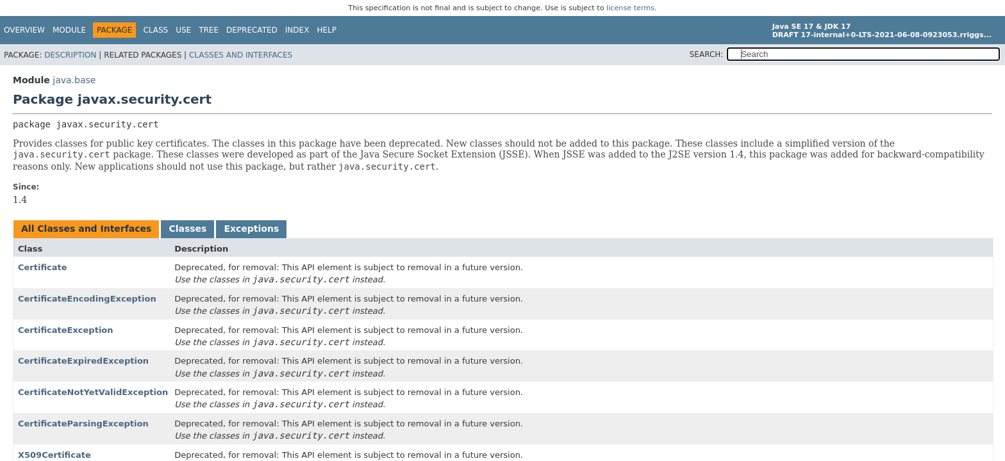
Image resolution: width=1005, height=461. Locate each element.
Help (326, 30)
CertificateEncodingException (87, 298)
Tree (209, 30)
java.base (74, 80)
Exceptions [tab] (251, 228)
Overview (24, 30)
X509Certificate (54, 455)
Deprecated (252, 30)
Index (297, 30)
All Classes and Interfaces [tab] (86, 228)
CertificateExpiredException (83, 361)
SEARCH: (707, 54)
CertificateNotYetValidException (93, 392)
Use (183, 30)
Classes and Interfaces (240, 55)
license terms (630, 8)
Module (69, 30)
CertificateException (65, 330)
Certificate (42, 267)
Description (70, 55)
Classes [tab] (187, 228)
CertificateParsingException (83, 423)
